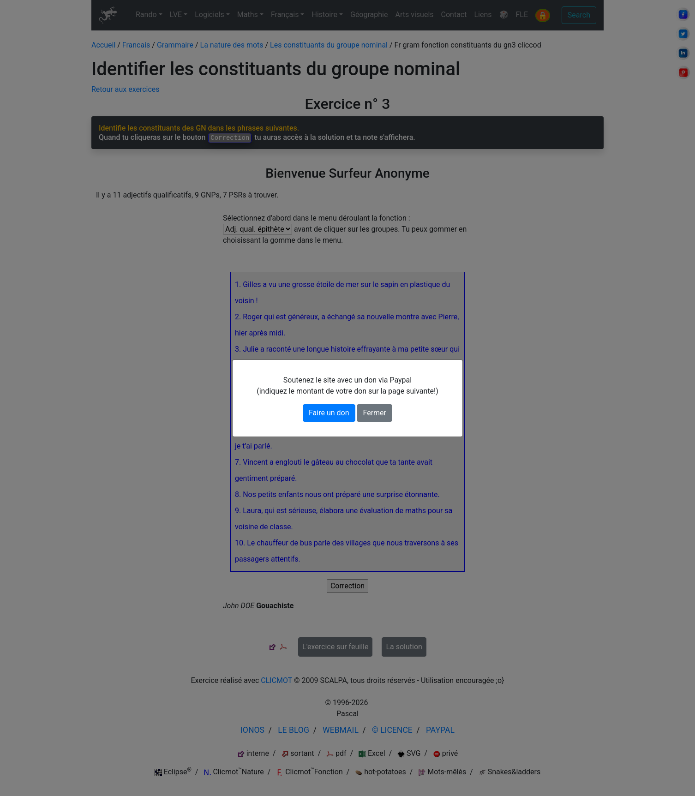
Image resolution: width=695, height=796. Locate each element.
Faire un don (329, 412)
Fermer (374, 412)
